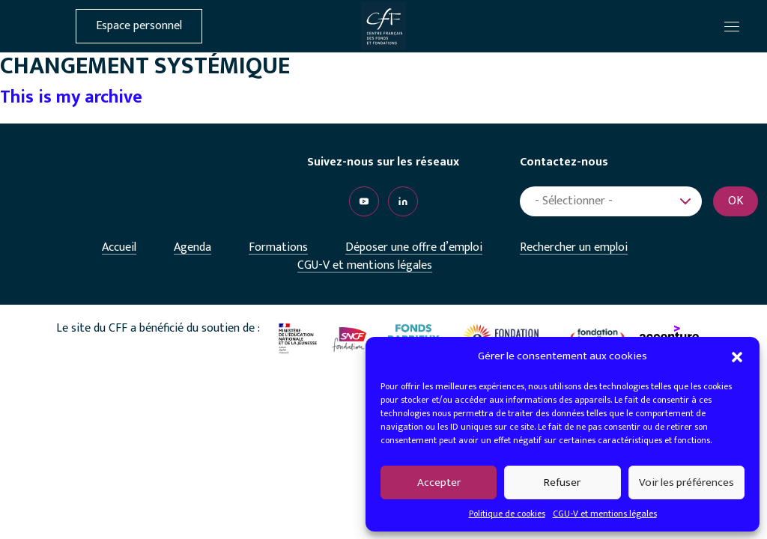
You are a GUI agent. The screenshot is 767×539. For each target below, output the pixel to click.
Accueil (119, 247)
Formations (278, 247)
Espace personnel (139, 26)
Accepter (439, 482)
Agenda (192, 247)
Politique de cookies (507, 513)
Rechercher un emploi (574, 247)
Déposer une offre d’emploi (413, 247)
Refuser (562, 482)
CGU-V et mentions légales (605, 513)
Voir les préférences (686, 482)
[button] (737, 356)
